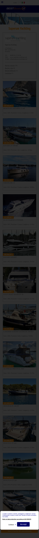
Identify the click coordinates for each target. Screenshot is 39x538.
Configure (11, 524)
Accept (23, 524)
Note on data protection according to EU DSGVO (16, 519)
